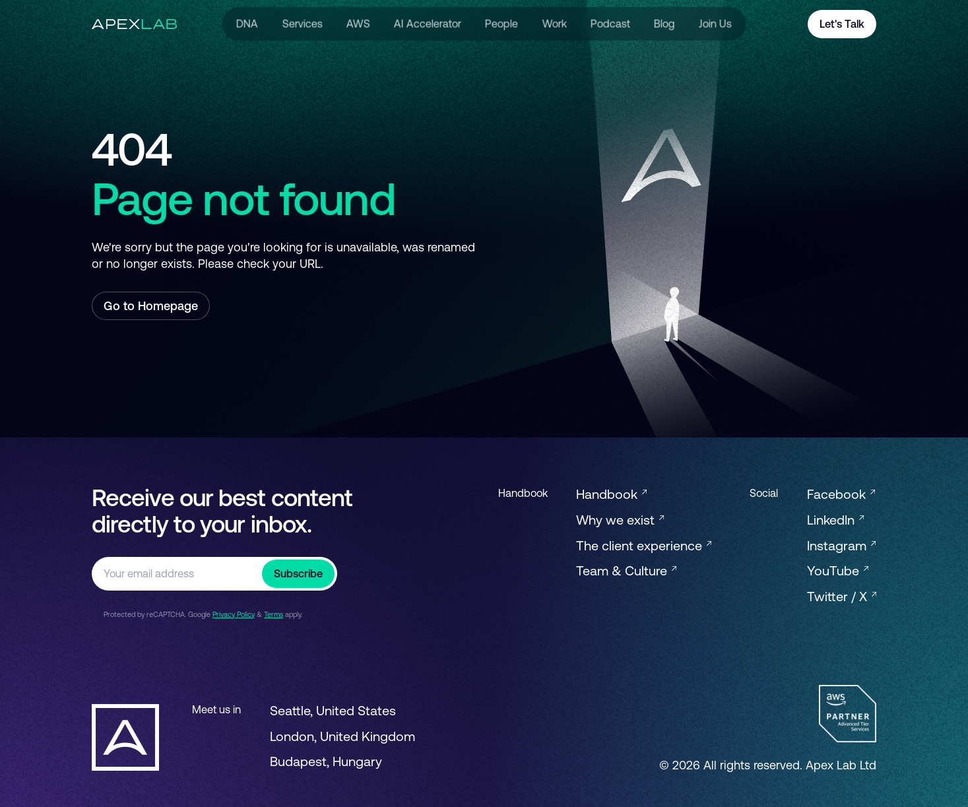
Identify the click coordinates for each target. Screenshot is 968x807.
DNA (247, 24)
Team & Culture (626, 570)
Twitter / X (841, 596)
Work (554, 24)
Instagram (841, 545)
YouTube (837, 570)
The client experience (643, 545)
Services (302, 24)
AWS (358, 24)
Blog (664, 24)
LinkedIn (835, 519)
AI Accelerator (427, 24)
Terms (273, 614)
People (501, 24)
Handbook (611, 493)
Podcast (610, 24)
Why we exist (620, 519)
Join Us (715, 24)
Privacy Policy (233, 614)
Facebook (841, 493)
